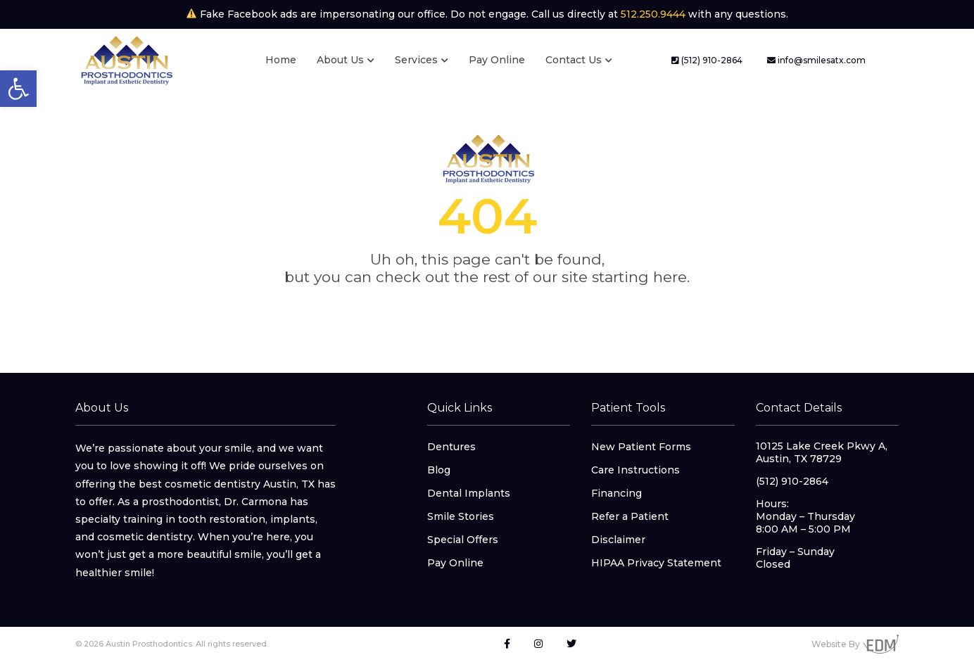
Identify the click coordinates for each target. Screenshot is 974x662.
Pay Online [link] (497, 59)
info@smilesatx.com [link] (816, 60)
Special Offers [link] (462, 539)
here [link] (670, 277)
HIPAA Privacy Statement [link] (656, 562)
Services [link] (416, 59)
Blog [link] (438, 470)
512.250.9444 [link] (653, 14)
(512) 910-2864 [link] (706, 60)
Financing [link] (616, 493)
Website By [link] (855, 644)
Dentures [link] (451, 446)
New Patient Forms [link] (641, 446)
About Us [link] (340, 59)
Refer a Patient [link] (630, 516)
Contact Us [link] (573, 59)
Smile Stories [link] (460, 516)
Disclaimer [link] (618, 539)
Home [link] (280, 59)
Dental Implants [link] (468, 493)
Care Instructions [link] (635, 470)
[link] (18, 88)
